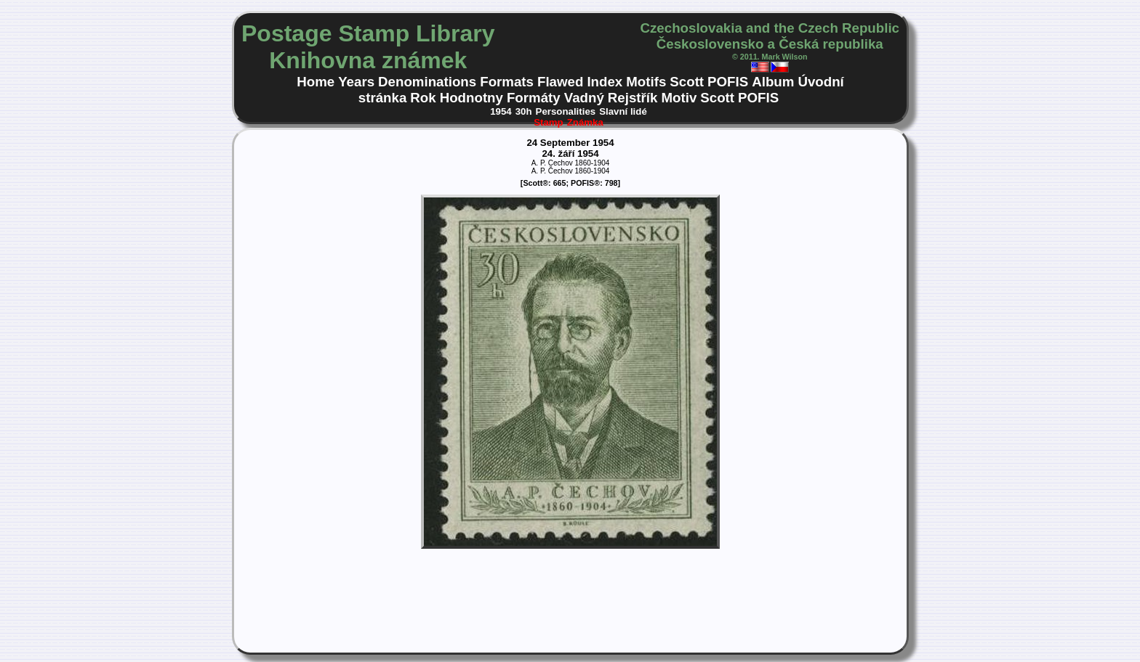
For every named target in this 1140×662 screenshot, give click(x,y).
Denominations (427, 81)
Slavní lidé (623, 111)
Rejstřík (633, 97)
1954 (501, 111)
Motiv (679, 97)
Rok (422, 97)
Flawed (560, 81)
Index (604, 81)
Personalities (566, 111)
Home (315, 81)
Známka (585, 122)
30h (523, 111)
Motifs (646, 81)
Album (773, 81)
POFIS (727, 81)
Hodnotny (471, 97)
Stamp (548, 122)
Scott (687, 81)
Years (356, 81)
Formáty (534, 97)
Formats (507, 81)
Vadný (584, 97)
